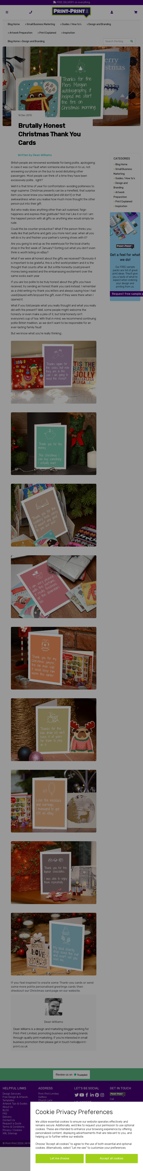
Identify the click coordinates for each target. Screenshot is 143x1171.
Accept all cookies (111, 1158)
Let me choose (59, 1158)
